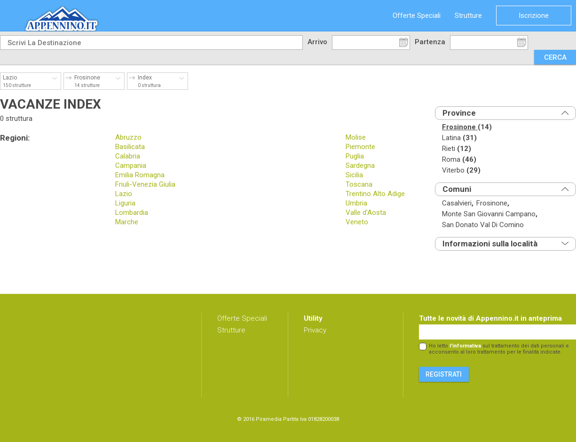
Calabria (127, 156)
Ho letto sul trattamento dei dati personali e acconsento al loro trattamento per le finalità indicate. (499, 349)
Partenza (430, 42)
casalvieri (457, 203)
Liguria (125, 203)
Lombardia (131, 212)
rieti (456, 148)
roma (459, 159)
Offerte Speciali (417, 15)
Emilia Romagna (140, 175)
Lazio (123, 193)
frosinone (467, 127)
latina (459, 138)
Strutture (468, 15)
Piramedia (269, 419)
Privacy (315, 330)
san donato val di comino (483, 225)
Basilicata (130, 146)
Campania (130, 165)
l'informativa (465, 346)
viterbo (461, 170)
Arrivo (317, 42)
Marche (126, 222)
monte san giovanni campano (489, 214)
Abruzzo (128, 137)
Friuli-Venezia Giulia (145, 184)
